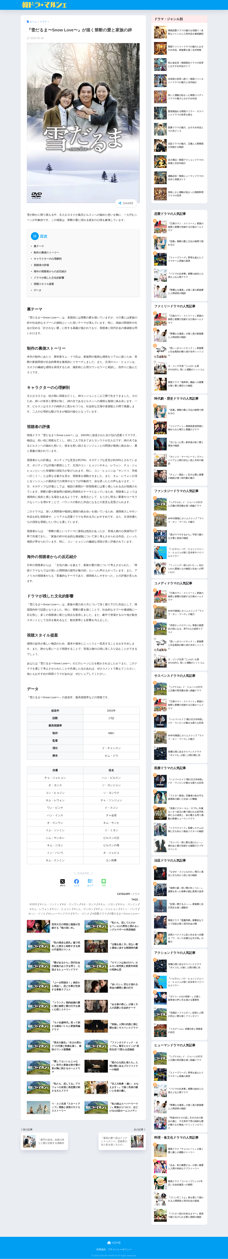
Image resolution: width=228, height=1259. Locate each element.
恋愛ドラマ (100, 913)
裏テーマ (39, 246)
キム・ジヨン (107, 904)
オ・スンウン (71, 904)
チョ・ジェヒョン (108, 909)
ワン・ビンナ (82, 913)
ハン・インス (37, 913)
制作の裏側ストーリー (46, 252)
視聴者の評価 (41, 265)
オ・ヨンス (89, 904)
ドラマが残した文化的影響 (49, 277)
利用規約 (101, 1250)
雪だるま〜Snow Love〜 (125, 913)
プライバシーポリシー (120, 1250)
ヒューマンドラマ (60, 913)
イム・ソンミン (50, 904)
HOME (114, 1243)
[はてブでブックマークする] (90, 883)
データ (37, 290)
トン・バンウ (130, 909)
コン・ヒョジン (62, 909)
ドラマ (136, 894)
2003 (34, 904)
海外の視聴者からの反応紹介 (50, 271)
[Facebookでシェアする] (76, 883)
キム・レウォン (40, 909)
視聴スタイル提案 (44, 283)
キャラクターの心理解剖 (48, 258)
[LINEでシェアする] (103, 883)
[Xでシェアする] (63, 883)
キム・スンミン (129, 904)
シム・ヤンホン (84, 909)
